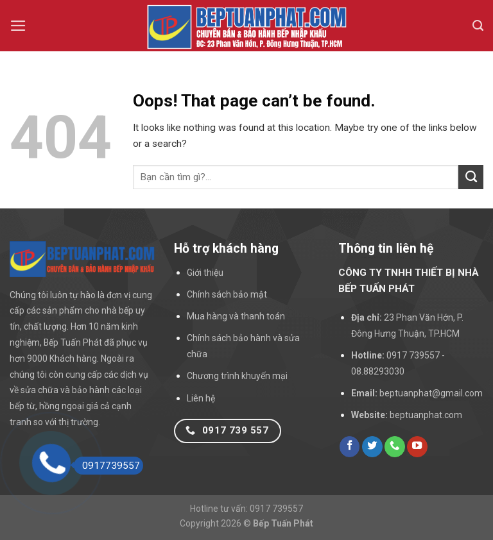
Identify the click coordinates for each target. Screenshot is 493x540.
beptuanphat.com (426, 415)
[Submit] (470, 177)
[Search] (477, 25)
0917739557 (107, 465)
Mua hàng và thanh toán (236, 316)
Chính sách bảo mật (227, 294)
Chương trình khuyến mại (237, 376)
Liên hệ (201, 398)
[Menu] (18, 25)
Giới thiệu (205, 272)
